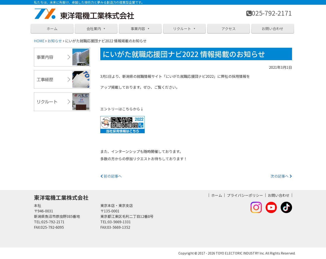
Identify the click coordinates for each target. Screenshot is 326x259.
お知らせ (55, 40)
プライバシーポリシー (245, 195)
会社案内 (96, 28)
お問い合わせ (272, 28)
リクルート (184, 28)
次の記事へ (281, 176)
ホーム (52, 28)
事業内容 (140, 28)
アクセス (228, 28)
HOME (39, 40)
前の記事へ (111, 176)
